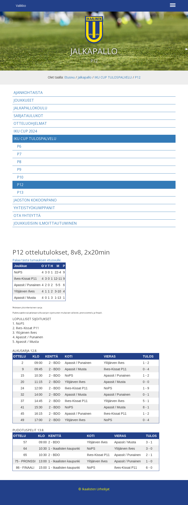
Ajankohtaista (28, 92)
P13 (20, 192)
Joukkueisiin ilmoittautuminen (45, 223)
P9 (19, 169)
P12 (137, 77)
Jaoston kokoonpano (35, 200)
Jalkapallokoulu (30, 107)
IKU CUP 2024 (25, 131)
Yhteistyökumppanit (34, 207)
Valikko (21, 5)
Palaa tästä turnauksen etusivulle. (36, 260)
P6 (19, 146)
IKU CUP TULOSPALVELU (113, 77)
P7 (19, 154)
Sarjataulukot (28, 115)
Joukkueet (24, 100)
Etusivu (69, 77)
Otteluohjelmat (30, 123)
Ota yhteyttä (27, 215)
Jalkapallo (85, 77)
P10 (20, 177)
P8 (19, 161)
